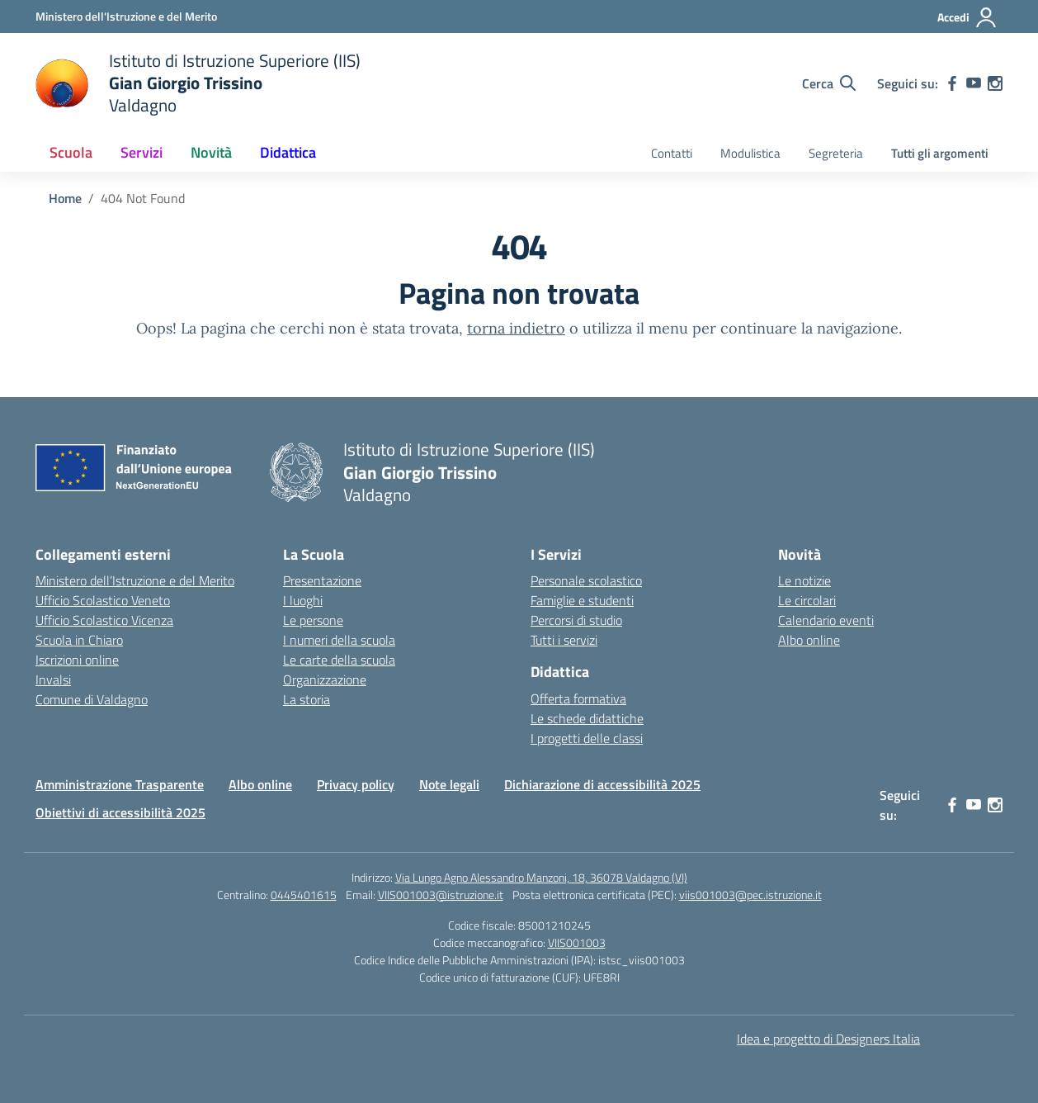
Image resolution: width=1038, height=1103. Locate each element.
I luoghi (303, 600)
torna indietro (516, 328)
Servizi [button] (141, 152)
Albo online (809, 640)
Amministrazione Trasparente (119, 784)
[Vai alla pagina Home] (65, 198)
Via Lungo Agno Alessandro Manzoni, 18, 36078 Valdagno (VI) (541, 877)
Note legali (449, 784)
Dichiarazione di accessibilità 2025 (602, 784)
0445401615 (304, 894)
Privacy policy (355, 784)
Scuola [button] (71, 152)
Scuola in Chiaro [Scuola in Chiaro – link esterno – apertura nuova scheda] (79, 640)
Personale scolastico (586, 580)
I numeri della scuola (339, 640)
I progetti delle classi (587, 738)
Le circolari (807, 600)
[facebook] (952, 83)
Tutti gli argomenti (939, 153)
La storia (306, 699)
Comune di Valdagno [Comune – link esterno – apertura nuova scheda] (91, 699)
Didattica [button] (288, 152)
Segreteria (836, 153)
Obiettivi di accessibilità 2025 (120, 812)
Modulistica (750, 153)
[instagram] (995, 83)
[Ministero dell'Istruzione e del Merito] (126, 16)
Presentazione (322, 580)
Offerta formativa (578, 698)
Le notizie (804, 580)
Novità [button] (211, 152)
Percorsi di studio (576, 620)
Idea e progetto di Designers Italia (828, 1039)
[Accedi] (967, 17)
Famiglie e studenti (582, 600)
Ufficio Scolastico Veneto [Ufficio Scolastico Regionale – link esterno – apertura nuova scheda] (102, 600)
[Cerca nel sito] (829, 83)
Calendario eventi (826, 620)
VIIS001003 (577, 942)
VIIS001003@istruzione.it (440, 894)
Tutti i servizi (564, 640)
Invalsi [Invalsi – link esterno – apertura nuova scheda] (53, 679)
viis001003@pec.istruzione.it (750, 894)
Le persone (313, 620)
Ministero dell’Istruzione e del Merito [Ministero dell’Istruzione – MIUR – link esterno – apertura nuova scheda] (134, 580)
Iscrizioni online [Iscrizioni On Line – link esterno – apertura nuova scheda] (77, 660)
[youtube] (973, 83)
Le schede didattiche (587, 718)
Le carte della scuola (339, 660)
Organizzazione (324, 679)
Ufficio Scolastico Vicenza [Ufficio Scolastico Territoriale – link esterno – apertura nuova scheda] (104, 620)
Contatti (671, 153)
